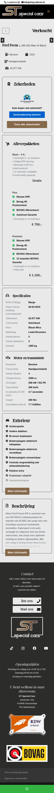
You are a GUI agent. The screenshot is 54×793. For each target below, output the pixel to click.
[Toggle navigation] (48, 11)
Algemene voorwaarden (15, 778)
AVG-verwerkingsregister (16, 772)
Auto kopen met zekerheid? (27, 108)
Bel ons (27, 601)
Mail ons (26, 609)
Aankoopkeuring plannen (27, 114)
